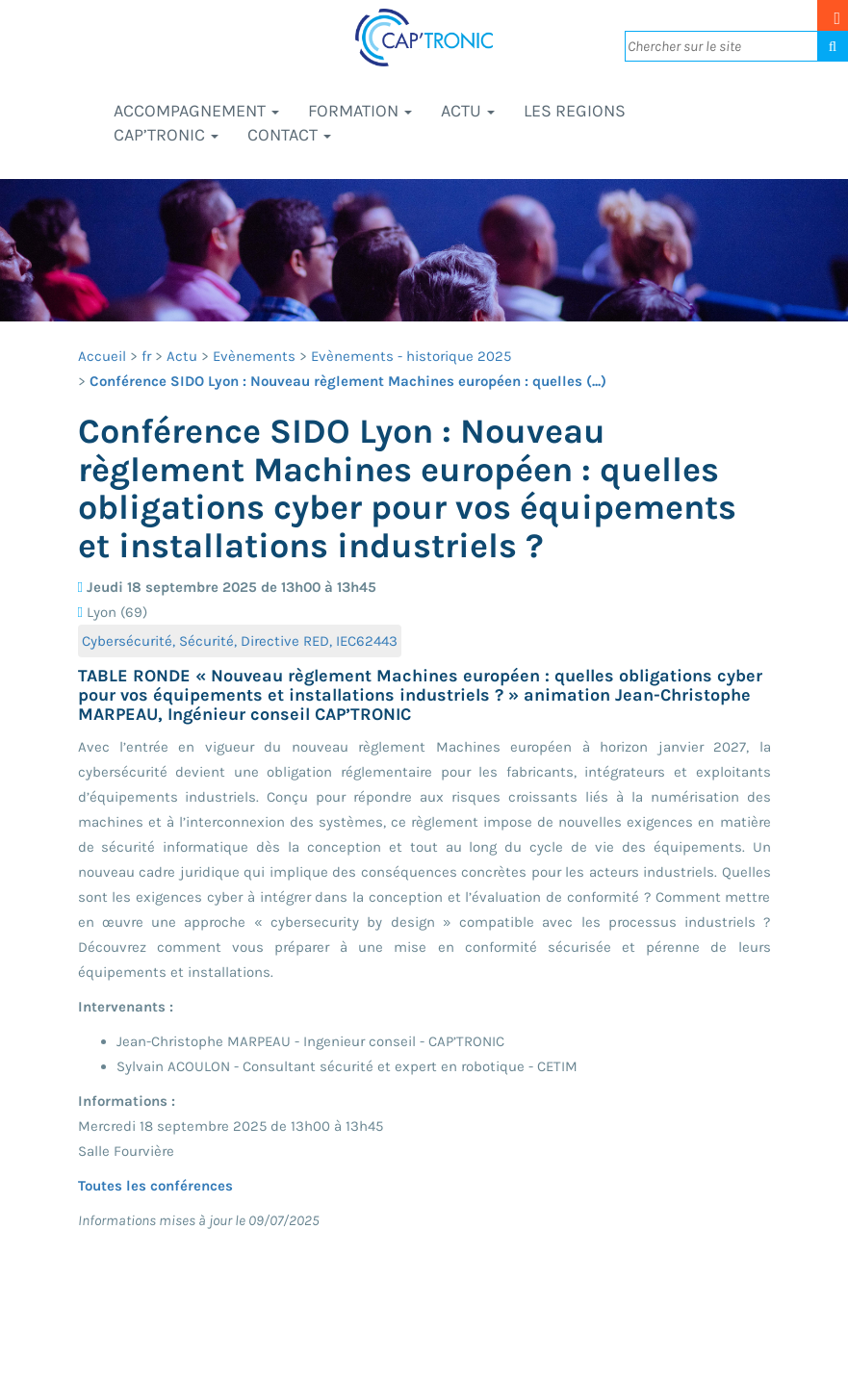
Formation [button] (360, 110)
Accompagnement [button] (196, 110)
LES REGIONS (575, 110)
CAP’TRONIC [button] (166, 134)
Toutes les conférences (155, 1185)
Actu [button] (468, 110)
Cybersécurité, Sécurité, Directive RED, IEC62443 (240, 641)
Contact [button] (289, 134)
